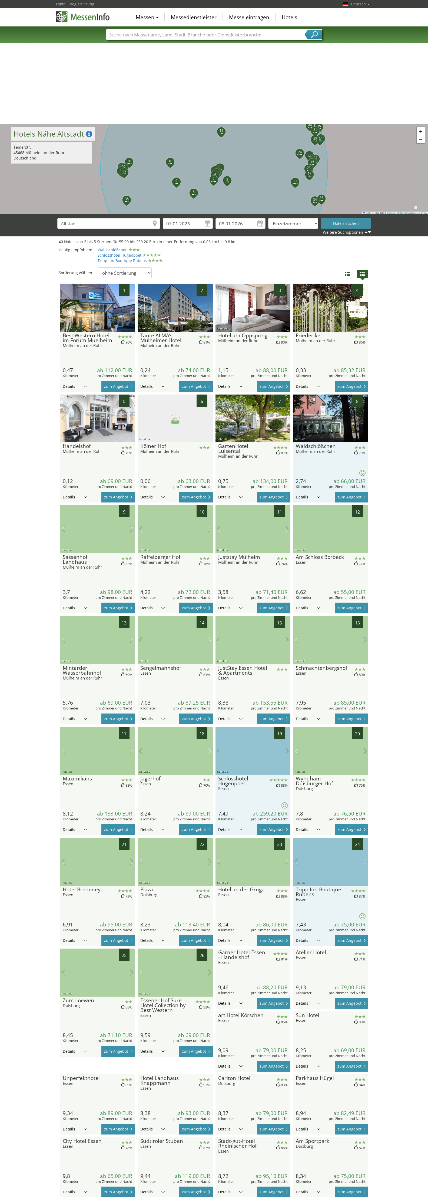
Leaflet (368, 213)
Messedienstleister (194, 17)
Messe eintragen (249, 17)
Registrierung (82, 3)
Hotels (289, 17)
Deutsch (360, 3)
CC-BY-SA (422, 213)
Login (61, 3)
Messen (147, 17)
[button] (216, 164)
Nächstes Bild (132, 307)
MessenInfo (83, 16)
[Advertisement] (214, 83)
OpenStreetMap (395, 213)
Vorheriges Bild (63, 307)
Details (75, 386)
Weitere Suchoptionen (343, 232)
